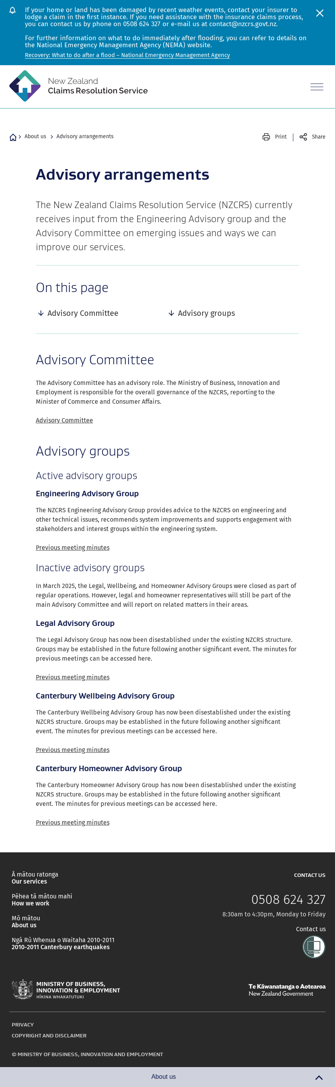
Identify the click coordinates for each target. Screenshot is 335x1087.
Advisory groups (206, 313)
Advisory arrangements (85, 136)
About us (35, 136)
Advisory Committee (83, 313)
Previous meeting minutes (72, 547)
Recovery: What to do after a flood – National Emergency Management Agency (127, 55)
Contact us (311, 929)
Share (319, 137)
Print (281, 137)
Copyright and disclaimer (49, 1035)
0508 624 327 (288, 899)
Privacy (23, 1024)
